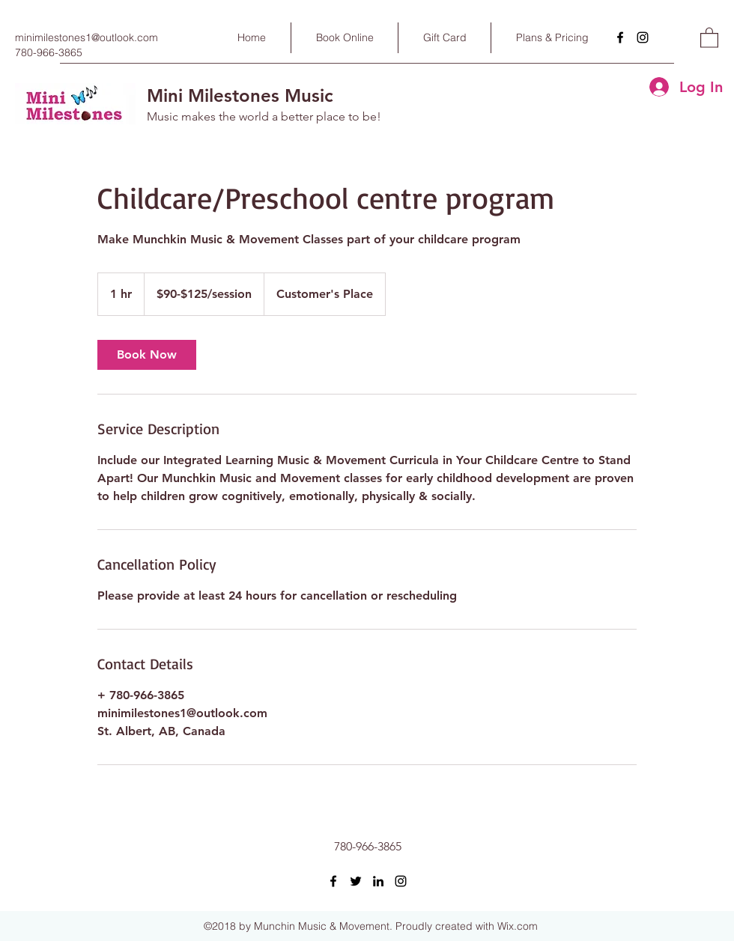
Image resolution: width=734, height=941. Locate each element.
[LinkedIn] (378, 881)
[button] (709, 37)
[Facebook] (620, 37)
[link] (146, 355)
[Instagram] (642, 37)
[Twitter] (355, 881)
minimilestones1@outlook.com (86, 37)
